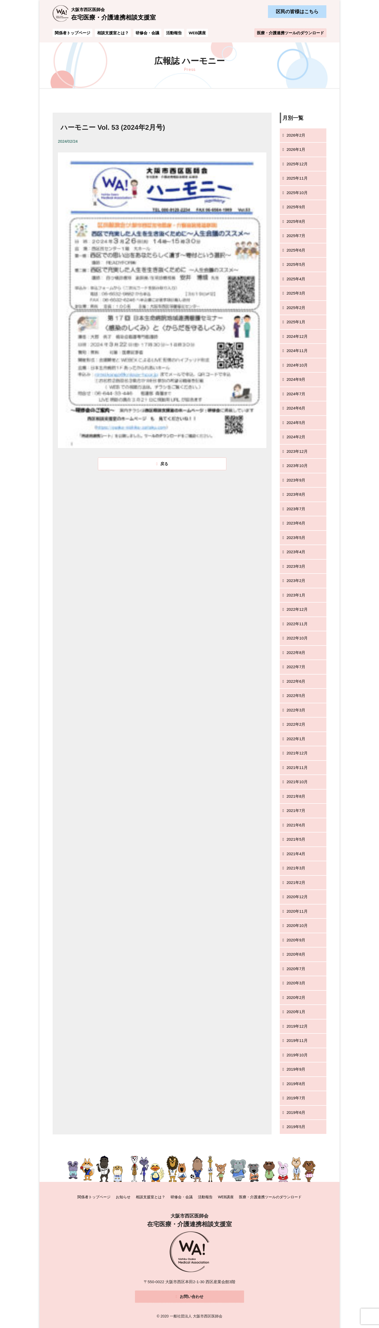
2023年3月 (296, 566)
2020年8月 (296, 954)
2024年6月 (296, 408)
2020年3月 (296, 983)
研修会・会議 (147, 33)
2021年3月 (296, 868)
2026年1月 (296, 149)
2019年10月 (297, 1055)
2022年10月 (297, 638)
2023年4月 (296, 552)
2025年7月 (296, 235)
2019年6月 (296, 1112)
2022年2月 (296, 724)
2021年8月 (296, 796)
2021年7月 (296, 810)
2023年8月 (296, 494)
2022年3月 (296, 710)
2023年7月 (296, 509)
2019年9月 (296, 1069)
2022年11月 (297, 624)
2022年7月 (296, 667)
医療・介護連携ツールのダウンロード (290, 33)
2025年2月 (296, 307)
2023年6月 (296, 523)
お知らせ (123, 1196)
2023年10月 (297, 465)
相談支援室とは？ (113, 33)
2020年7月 (296, 968)
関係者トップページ (72, 33)
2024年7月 (296, 394)
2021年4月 (296, 853)
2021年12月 (297, 753)
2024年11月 (297, 350)
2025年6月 (296, 250)
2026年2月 (296, 135)
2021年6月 (296, 825)
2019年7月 (296, 1098)
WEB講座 (197, 33)
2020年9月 (296, 940)
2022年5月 (296, 695)
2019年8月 (296, 1083)
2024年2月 (296, 437)
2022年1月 (296, 739)
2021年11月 (297, 767)
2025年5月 (296, 264)
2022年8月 (296, 652)
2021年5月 (296, 839)
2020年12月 (297, 896)
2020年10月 (297, 925)
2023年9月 (296, 480)
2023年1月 (296, 595)
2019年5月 (296, 1126)
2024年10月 (297, 365)
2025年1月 (296, 322)
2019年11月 (297, 1040)
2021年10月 (297, 782)
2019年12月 (297, 1026)
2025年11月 (297, 178)
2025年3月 (296, 293)
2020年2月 (296, 997)
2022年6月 (296, 681)
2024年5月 (296, 422)
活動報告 (174, 33)
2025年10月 (297, 192)
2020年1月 (296, 1011)
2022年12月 (297, 609)
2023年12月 (297, 451)
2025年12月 (297, 164)
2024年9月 (296, 379)
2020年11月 (297, 911)
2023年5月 (296, 537)
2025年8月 (296, 221)
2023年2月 (296, 580)
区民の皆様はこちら (297, 11)
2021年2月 (296, 882)
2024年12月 (297, 336)
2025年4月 (296, 279)
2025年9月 (296, 207)
